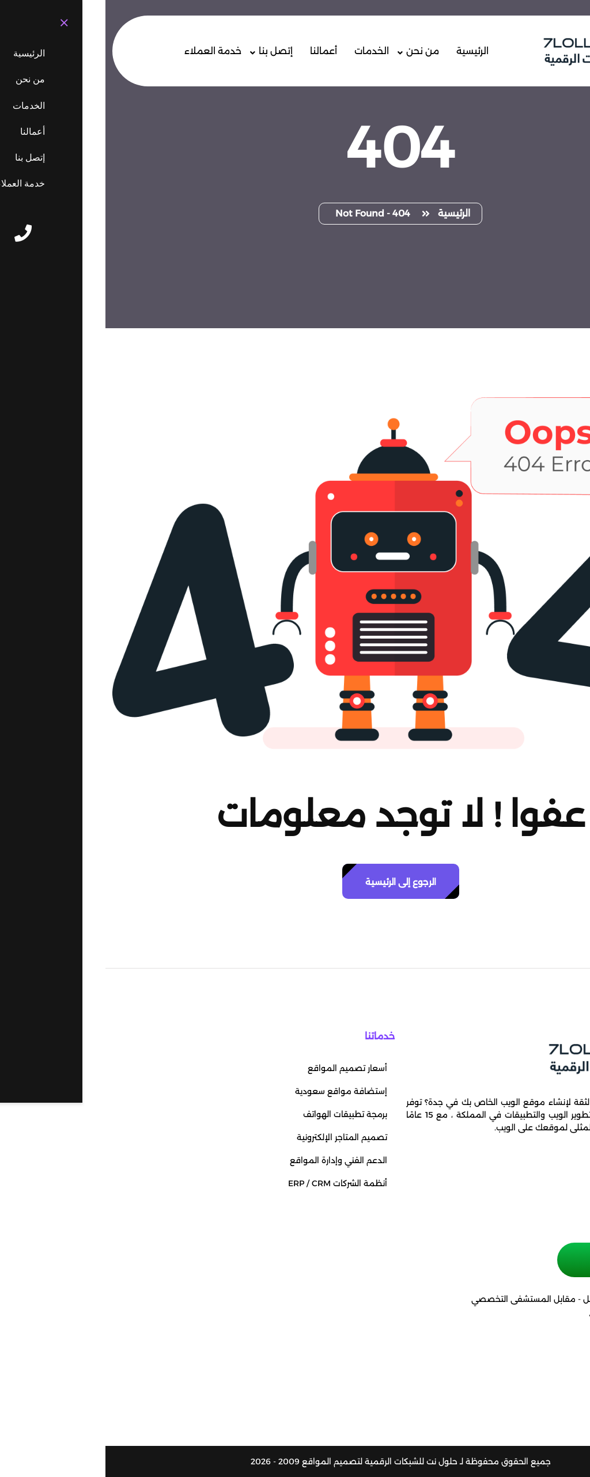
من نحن (317, 50)
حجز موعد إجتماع (523, 1260)
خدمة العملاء (107, 50)
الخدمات (266, 50)
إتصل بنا (170, 50)
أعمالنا (218, 50)
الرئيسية (367, 50)
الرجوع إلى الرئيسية (295, 881)
